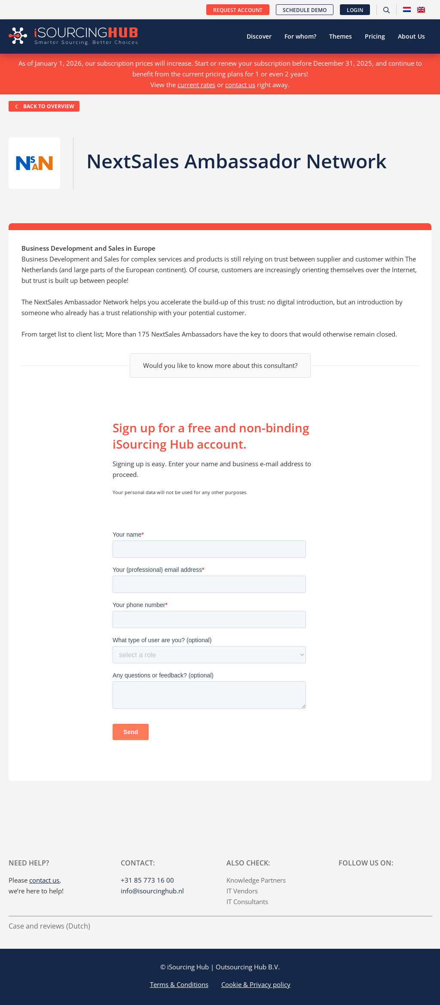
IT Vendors (242, 891)
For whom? (300, 36)
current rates (196, 84)
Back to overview (44, 106)
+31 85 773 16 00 (147, 880)
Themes (340, 36)
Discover (259, 36)
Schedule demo (305, 10)
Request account (238, 10)
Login (355, 10)
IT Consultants (247, 901)
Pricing (375, 36)
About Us (411, 36)
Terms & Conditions (179, 984)
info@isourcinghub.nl (152, 891)
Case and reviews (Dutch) (49, 926)
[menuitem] (407, 10)
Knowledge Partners (256, 880)
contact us (240, 84)
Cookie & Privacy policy (255, 984)
